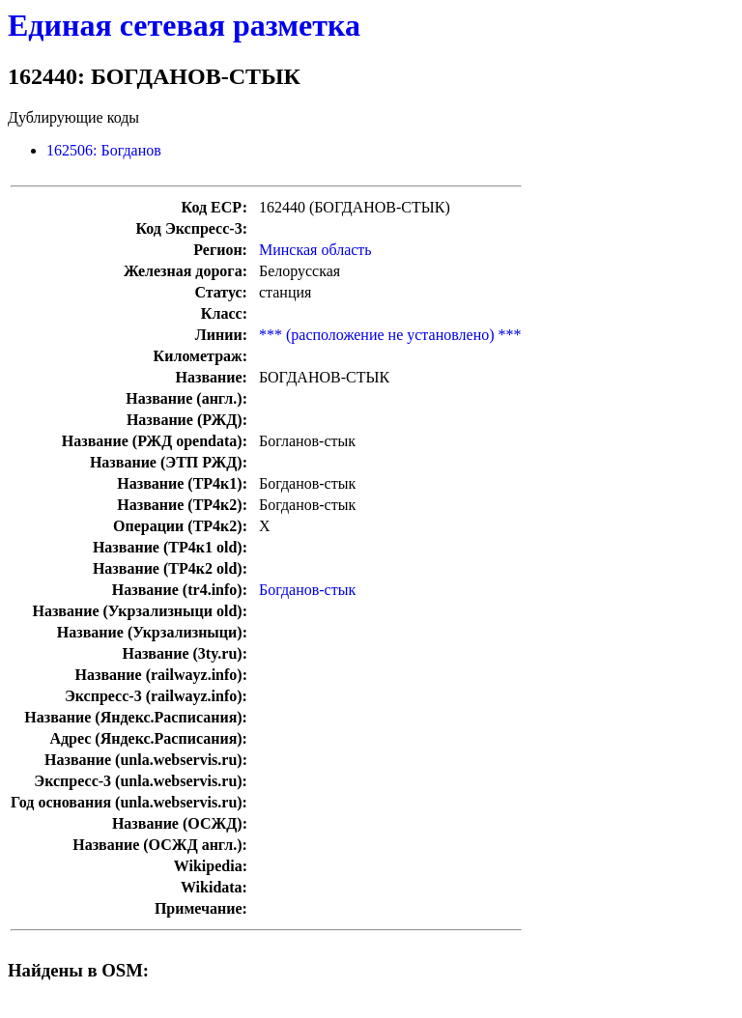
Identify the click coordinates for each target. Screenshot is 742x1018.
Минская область (315, 249)
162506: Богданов (103, 150)
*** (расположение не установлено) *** (390, 334)
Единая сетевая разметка (184, 25)
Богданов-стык (307, 589)
